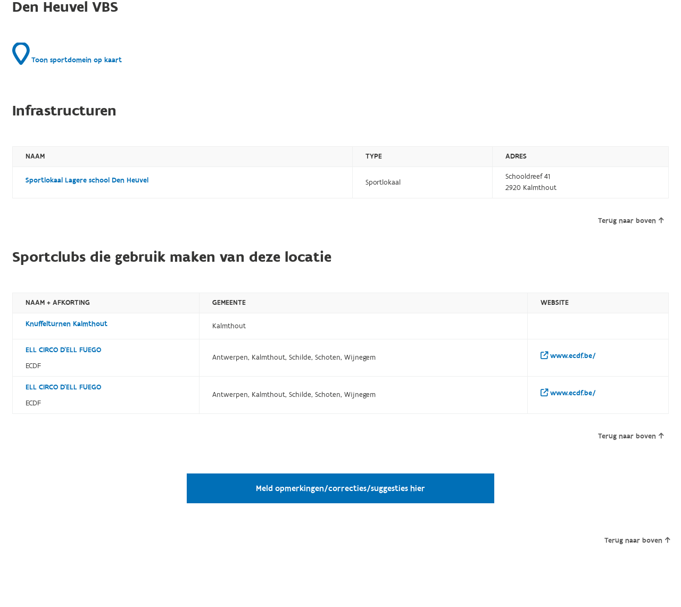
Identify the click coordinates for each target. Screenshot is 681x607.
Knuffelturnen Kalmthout (66, 324)
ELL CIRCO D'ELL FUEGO (63, 350)
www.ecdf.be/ (568, 356)
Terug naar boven (630, 221)
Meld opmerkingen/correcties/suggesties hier (340, 488)
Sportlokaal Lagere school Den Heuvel (87, 180)
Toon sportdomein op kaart (67, 54)
